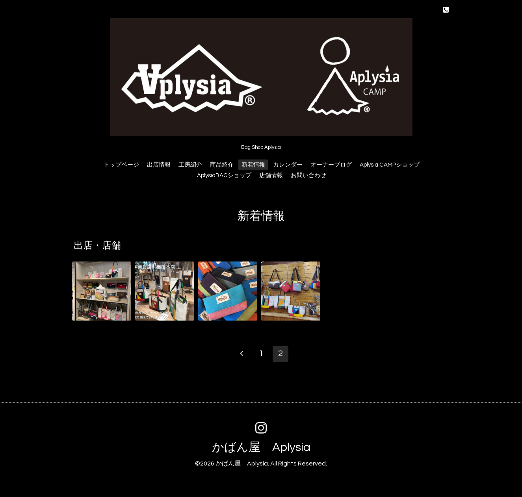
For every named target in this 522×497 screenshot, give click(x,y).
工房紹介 (190, 165)
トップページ (121, 165)
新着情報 (253, 165)
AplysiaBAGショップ (224, 175)
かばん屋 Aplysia (261, 447)
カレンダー (288, 165)
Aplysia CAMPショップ (390, 165)
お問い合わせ (308, 175)
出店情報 (159, 165)
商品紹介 (222, 165)
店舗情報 (271, 175)
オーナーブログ (331, 165)
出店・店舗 (97, 246)
